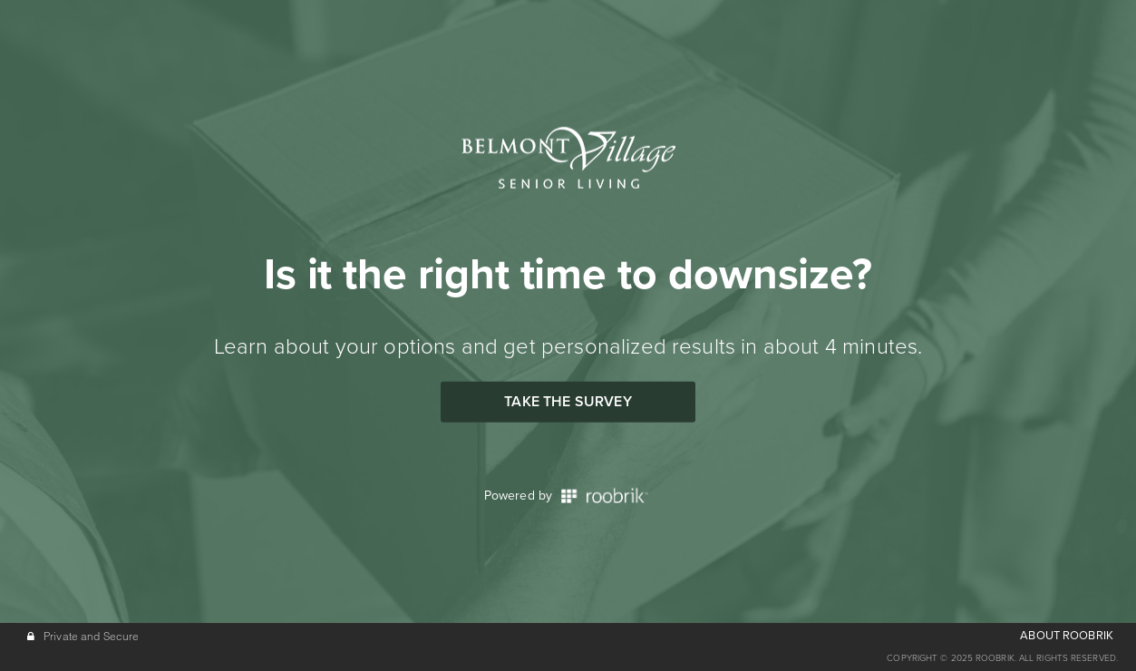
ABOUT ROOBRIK (1066, 635)
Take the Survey (567, 402)
